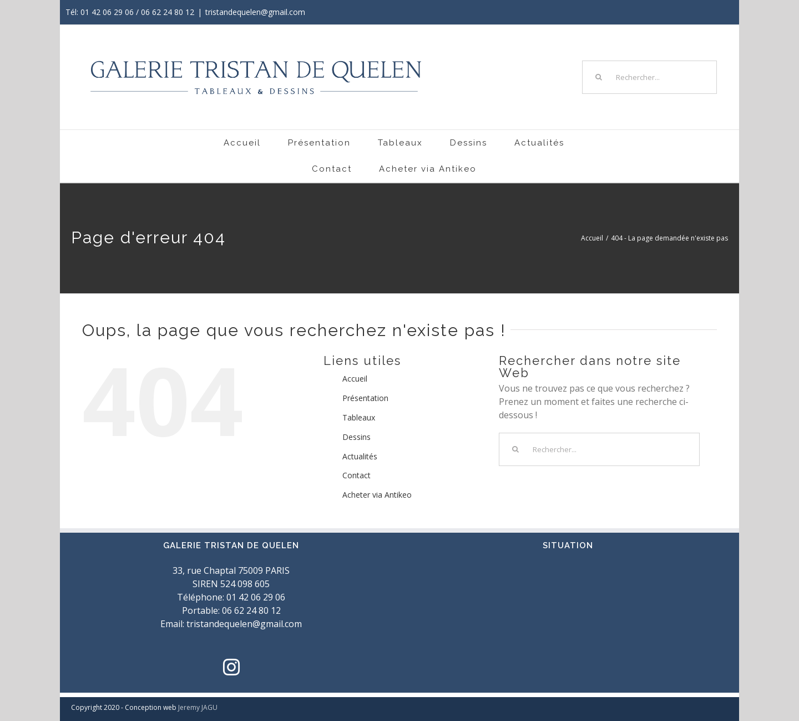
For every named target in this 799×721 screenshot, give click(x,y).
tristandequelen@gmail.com (255, 12)
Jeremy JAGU (198, 707)
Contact (356, 475)
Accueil (354, 378)
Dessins (356, 437)
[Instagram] (231, 667)
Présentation (365, 398)
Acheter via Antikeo (377, 494)
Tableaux (358, 417)
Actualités (359, 456)
